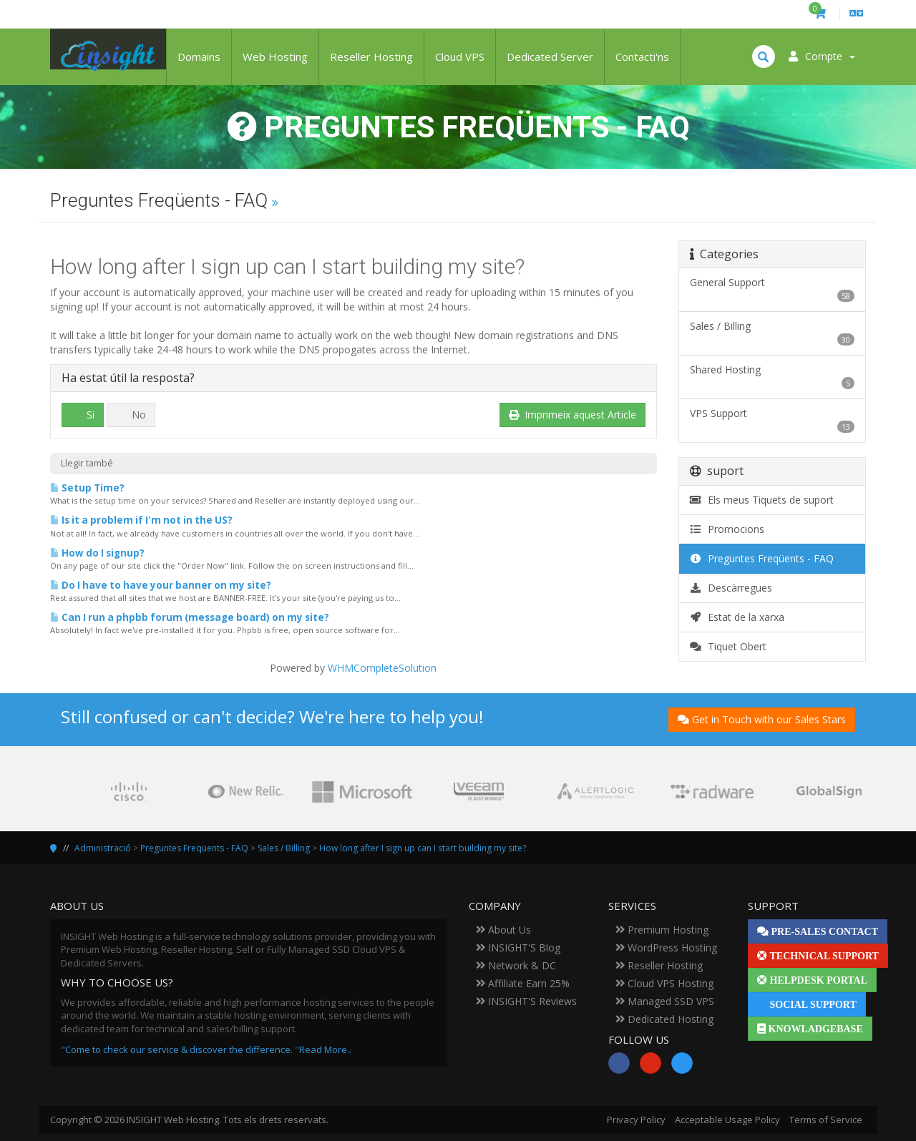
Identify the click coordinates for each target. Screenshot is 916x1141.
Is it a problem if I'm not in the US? (141, 520)
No (131, 414)
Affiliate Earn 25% (523, 983)
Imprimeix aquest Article (572, 414)
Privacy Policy (636, 1119)
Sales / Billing (284, 848)
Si (82, 414)
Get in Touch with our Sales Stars (762, 719)
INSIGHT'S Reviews (526, 1001)
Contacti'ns (642, 56)
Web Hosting (275, 56)
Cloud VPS (459, 56)
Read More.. (325, 1049)
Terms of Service (825, 1119)
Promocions (727, 529)
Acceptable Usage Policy (727, 1119)
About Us (503, 929)
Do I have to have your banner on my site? (160, 585)
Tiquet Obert (728, 646)
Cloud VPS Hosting (664, 983)
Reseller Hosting (371, 56)
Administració (102, 848)
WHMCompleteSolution (382, 668)
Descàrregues (731, 587)
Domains (198, 56)
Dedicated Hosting (664, 1019)
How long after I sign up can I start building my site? (422, 848)
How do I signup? (97, 553)
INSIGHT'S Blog (518, 947)
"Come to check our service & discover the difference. (177, 1049)
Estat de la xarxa (737, 617)
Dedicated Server (550, 56)
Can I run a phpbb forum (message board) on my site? (189, 617)
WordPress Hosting (666, 947)
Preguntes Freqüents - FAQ (762, 558)
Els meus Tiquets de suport (762, 499)
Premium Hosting (661, 929)
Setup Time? (87, 487)
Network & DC (516, 965)
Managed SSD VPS (664, 1001)
